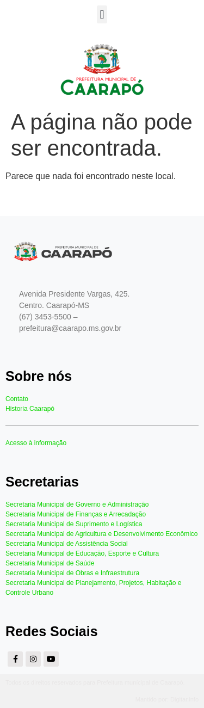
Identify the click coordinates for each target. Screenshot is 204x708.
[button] (102, 14)
